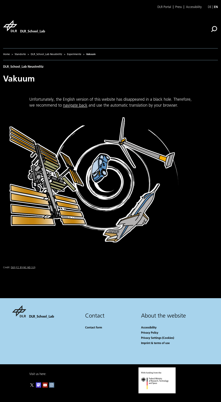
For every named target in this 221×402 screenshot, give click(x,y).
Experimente (74, 54)
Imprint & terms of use (155, 343)
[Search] (214, 29)
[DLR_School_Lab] (24, 26)
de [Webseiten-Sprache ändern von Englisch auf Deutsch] (210, 7)
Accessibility (194, 7)
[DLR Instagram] (51, 387)
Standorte (20, 54)
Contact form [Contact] (93, 327)
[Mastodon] (38, 387)
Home (6, 54)
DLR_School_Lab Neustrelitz (46, 54)
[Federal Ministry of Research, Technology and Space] (157, 392)
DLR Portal (164, 7)
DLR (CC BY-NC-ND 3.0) (23, 267)
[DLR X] (32, 387)
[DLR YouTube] (45, 387)
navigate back (75, 105)
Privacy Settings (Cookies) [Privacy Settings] (157, 338)
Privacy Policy (149, 332)
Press (178, 7)
